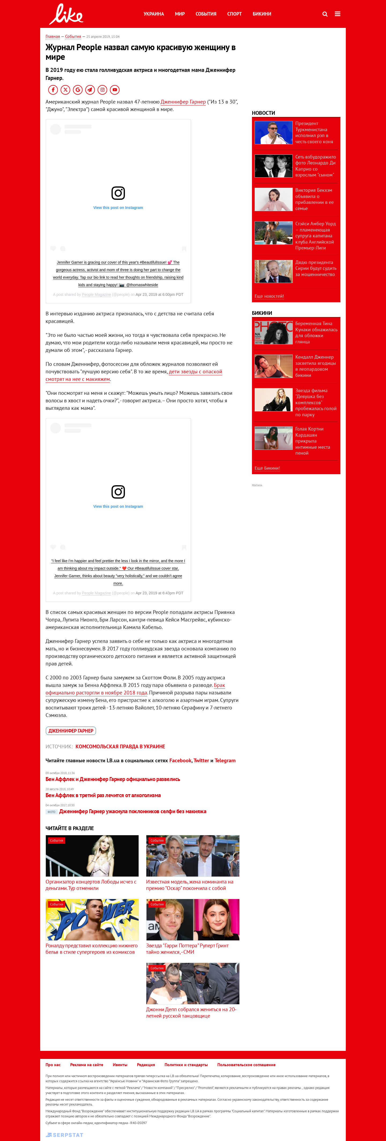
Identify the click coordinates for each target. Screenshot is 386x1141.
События (206, 14)
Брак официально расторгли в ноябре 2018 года (135, 689)
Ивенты (120, 1064)
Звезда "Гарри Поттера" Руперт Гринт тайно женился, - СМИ (187, 948)
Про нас (53, 1064)
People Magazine (96, 294)
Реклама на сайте (86, 1064)
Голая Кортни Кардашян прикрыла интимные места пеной (312, 441)
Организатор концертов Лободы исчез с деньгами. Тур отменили (91, 885)
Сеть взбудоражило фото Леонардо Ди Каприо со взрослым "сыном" (315, 166)
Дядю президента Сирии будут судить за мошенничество (315, 268)
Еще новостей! (269, 296)
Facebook (180, 760)
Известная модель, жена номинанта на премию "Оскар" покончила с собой (189, 885)
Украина (154, 14)
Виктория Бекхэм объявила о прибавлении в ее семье (314, 199)
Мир (180, 14)
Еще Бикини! (267, 468)
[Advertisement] (91, 1000)
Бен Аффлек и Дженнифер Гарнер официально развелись (113, 779)
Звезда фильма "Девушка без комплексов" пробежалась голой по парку (316, 402)
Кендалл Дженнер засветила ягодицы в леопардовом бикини (315, 366)
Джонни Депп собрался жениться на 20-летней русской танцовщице (191, 1012)
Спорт (234, 14)
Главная (53, 36)
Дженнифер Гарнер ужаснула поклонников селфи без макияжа (126, 811)
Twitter (201, 760)
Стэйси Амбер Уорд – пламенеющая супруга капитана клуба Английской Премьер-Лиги (315, 235)
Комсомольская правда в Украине (120, 746)
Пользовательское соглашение (246, 1064)
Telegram (225, 760)
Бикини (262, 14)
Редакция (146, 1064)
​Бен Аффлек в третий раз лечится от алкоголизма (103, 795)
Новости (263, 112)
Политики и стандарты (186, 1064)
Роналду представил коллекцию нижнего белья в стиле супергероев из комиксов (92, 948)
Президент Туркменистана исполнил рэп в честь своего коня (314, 132)
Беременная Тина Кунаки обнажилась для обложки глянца (316, 332)
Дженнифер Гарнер (183, 101)
